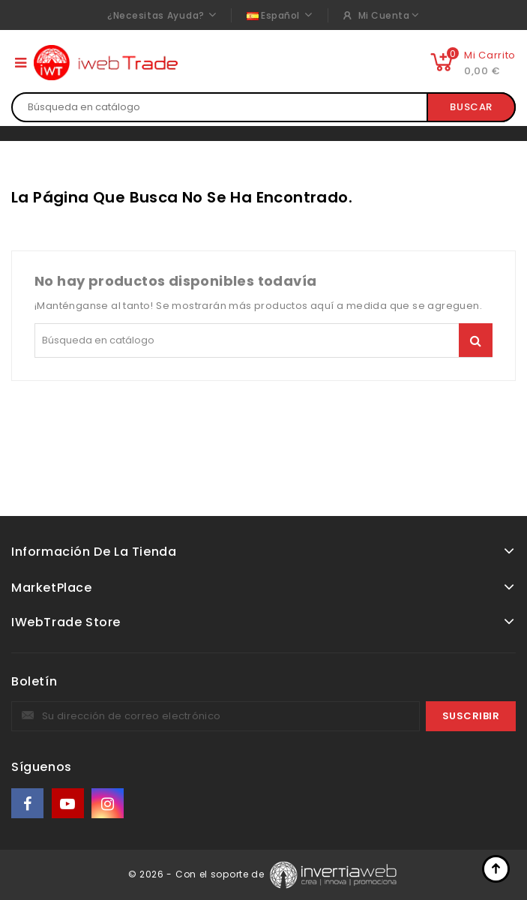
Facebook (28, 803)
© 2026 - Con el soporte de (198, 874)
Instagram (109, 803)
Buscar (471, 107)
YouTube (69, 803)
